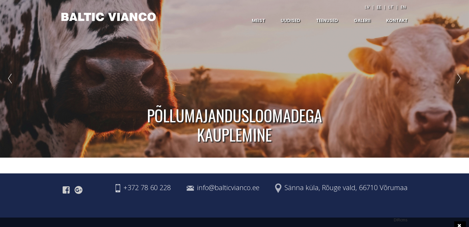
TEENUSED (327, 20)
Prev (11, 79)
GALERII (362, 20)
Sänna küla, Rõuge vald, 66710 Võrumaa (346, 187)
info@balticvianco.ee (228, 187)
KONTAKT (397, 20)
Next (458, 79)
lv (367, 7)
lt (390, 7)
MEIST (258, 20)
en (403, 7)
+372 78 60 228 (147, 187)
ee (379, 7)
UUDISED (290, 20)
